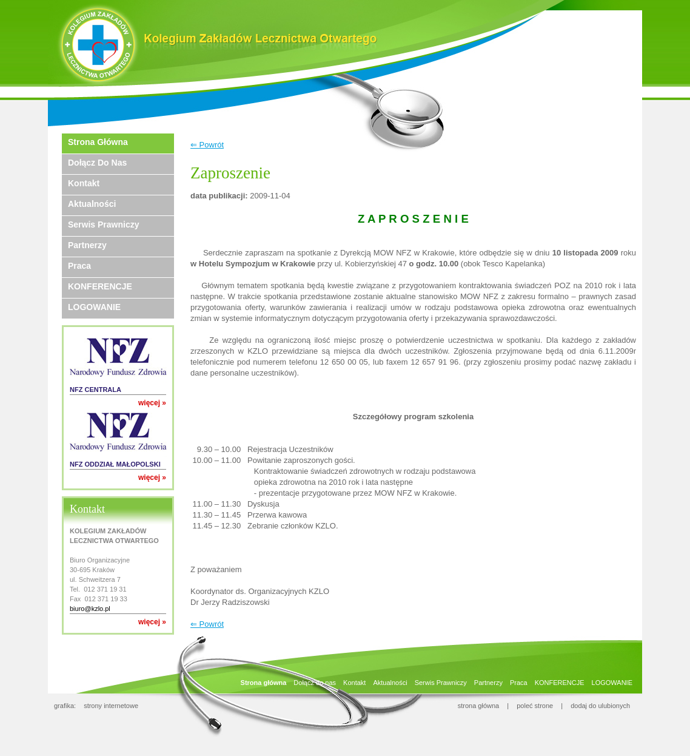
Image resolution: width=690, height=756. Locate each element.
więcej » (152, 403)
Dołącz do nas (97, 162)
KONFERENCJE (100, 286)
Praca (79, 266)
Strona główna (98, 142)
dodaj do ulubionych (600, 705)
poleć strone (535, 705)
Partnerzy (87, 245)
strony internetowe (111, 705)
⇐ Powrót (207, 144)
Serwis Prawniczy (103, 224)
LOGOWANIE (94, 307)
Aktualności (92, 204)
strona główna (479, 705)
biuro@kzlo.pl (90, 608)
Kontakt (83, 183)
